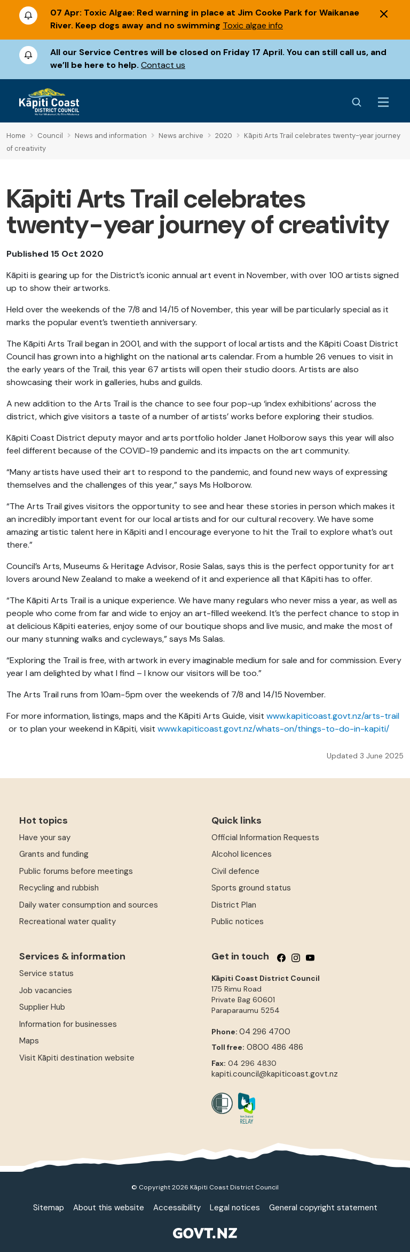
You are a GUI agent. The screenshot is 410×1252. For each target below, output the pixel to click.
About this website (108, 1207)
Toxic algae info (253, 25)
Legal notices (235, 1207)
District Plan (233, 905)
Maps (29, 1040)
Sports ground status (251, 887)
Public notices (237, 921)
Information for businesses (68, 1024)
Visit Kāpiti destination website (77, 1058)
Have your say (44, 837)
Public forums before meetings (76, 871)
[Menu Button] (383, 102)
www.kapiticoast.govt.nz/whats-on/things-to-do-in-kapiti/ (273, 728)
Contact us (163, 65)
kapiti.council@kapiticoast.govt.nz (274, 1074)
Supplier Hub (42, 1007)
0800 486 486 (275, 1047)
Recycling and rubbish (59, 887)
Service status (46, 973)
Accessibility (177, 1207)
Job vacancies (45, 990)
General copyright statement (323, 1207)
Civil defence (235, 871)
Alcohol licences (241, 854)
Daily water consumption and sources (88, 905)
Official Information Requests (265, 837)
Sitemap (48, 1207)
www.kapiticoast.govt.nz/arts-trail (332, 715)
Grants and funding (54, 854)
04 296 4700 (264, 1031)
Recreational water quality (67, 921)
